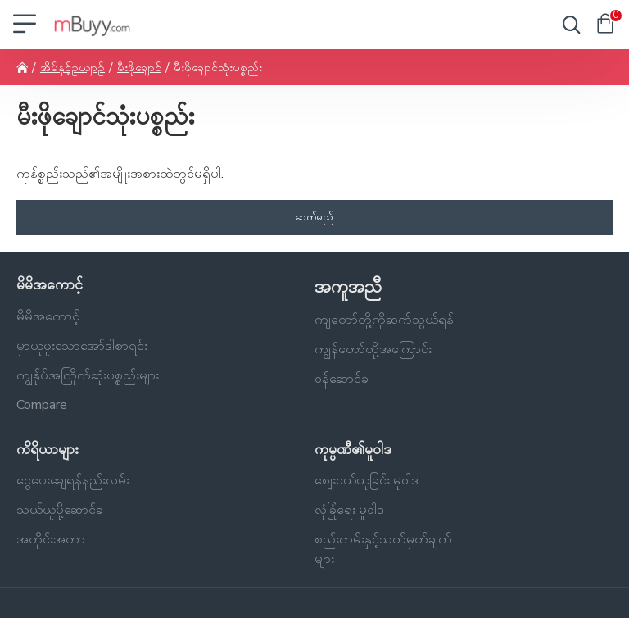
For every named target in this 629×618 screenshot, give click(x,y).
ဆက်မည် (314, 217)
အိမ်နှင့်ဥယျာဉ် (72, 67)
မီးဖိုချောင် (139, 67)
